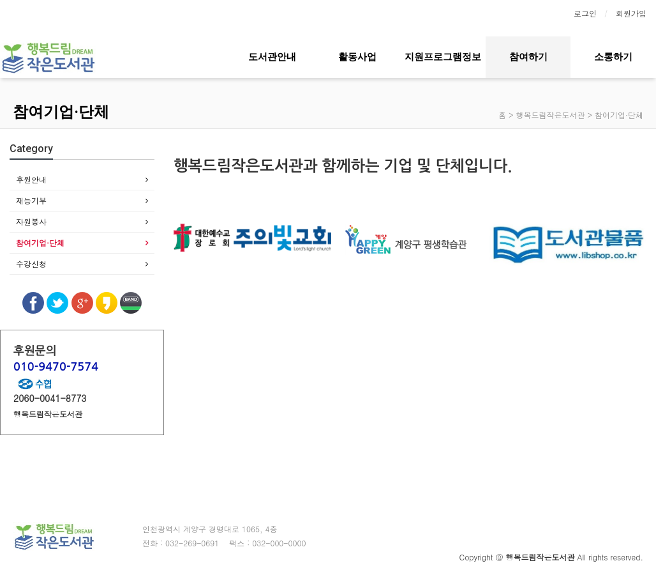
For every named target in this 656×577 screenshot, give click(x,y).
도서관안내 (272, 57)
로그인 (585, 13)
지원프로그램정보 (443, 57)
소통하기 (613, 57)
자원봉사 (31, 221)
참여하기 (528, 57)
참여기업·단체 (40, 242)
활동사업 (357, 57)
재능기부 (31, 200)
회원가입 (631, 13)
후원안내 (31, 179)
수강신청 (31, 263)
